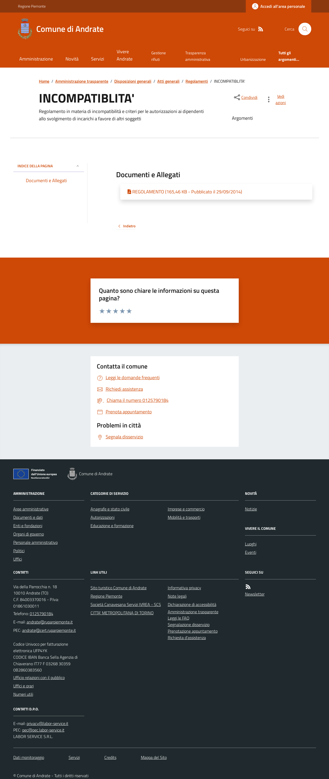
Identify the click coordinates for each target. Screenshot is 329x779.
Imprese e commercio (186, 509)
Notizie (251, 509)
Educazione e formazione (112, 525)
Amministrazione (36, 58)
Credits (110, 757)
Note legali (177, 596)
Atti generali (168, 81)
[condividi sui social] (245, 97)
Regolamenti (197, 81)
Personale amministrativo (35, 542)
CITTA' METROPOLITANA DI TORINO (122, 613)
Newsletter (255, 594)
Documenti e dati (28, 517)
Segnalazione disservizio (189, 624)
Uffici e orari (23, 686)
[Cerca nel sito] (302, 29)
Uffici (17, 559)
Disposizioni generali (132, 81)
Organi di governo (28, 534)
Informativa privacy (184, 588)
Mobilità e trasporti (184, 517)
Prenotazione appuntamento (193, 631)
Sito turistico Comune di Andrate (119, 588)
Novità (72, 58)
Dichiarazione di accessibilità (192, 604)
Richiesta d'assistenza (187, 637)
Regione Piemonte (32, 6)
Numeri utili (23, 694)
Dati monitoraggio (28, 757)
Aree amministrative (31, 509)
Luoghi (250, 544)
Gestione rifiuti (158, 56)
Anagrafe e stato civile (110, 509)
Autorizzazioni (103, 517)
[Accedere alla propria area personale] (278, 6)
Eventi (250, 552)
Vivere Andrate (125, 55)
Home (44, 81)
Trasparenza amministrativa (197, 56)
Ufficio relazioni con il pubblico (39, 677)
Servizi (97, 58)
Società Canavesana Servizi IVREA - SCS (126, 604)
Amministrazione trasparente (81, 81)
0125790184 (41, 613)
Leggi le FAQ (178, 618)
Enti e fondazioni (27, 525)
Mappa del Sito (154, 757)
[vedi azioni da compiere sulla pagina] (277, 99)
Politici (19, 551)
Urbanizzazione (253, 59)
